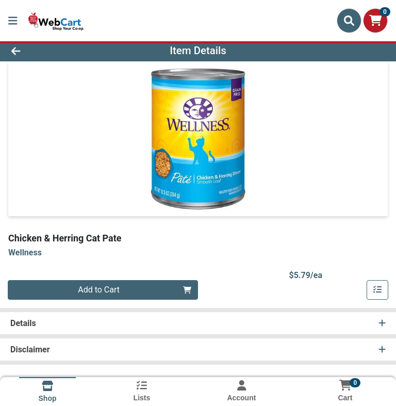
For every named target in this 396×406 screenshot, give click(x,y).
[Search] (349, 20)
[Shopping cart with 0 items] (375, 20)
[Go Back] (55, 50)
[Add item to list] (377, 290)
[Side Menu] (13, 20)
